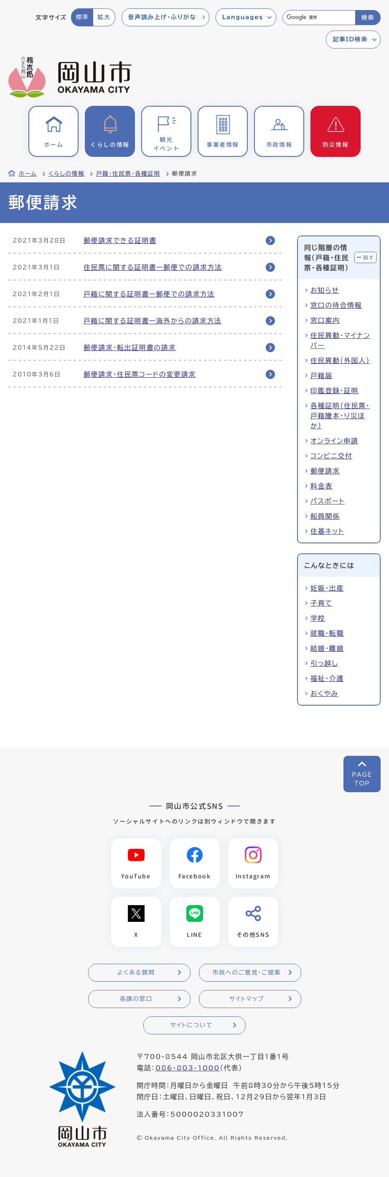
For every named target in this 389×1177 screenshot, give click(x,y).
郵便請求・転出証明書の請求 (130, 347)
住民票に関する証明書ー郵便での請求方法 (153, 267)
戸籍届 (321, 375)
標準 (82, 17)
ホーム (28, 174)
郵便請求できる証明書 (120, 240)
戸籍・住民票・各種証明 (128, 174)
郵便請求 (325, 471)
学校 (317, 618)
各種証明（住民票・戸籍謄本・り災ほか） (340, 415)
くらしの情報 (66, 174)
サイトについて (191, 1026)
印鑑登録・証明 (334, 390)
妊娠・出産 (327, 588)
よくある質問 (136, 973)
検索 (367, 17)
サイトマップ (246, 1000)
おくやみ (324, 693)
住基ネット (327, 531)
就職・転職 (327, 633)
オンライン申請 (334, 441)
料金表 (321, 486)
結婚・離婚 (327, 648)
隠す (368, 257)
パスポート (327, 501)
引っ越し (324, 663)
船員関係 (325, 516)
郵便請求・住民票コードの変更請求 (140, 374)
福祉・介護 (327, 678)
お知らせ (324, 290)
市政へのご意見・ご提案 (247, 973)
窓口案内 (325, 320)
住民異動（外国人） (340, 360)
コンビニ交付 (331, 456)
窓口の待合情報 (336, 305)
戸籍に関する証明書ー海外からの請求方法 (152, 320)
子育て (321, 603)
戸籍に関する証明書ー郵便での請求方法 (149, 294)
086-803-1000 (187, 1068)
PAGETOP (362, 779)
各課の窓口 (136, 1000)
